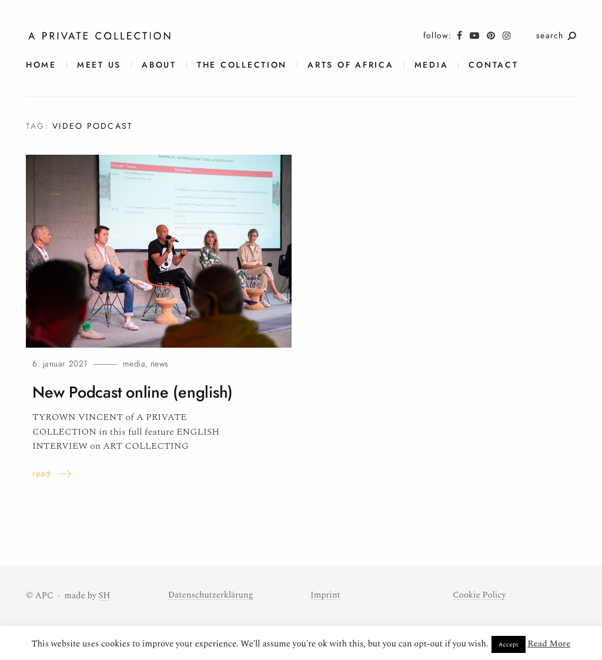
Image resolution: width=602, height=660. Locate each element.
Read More (548, 644)
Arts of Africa (350, 65)
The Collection (242, 65)
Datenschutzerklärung (210, 595)
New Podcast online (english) (132, 392)
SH (105, 595)
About (159, 65)
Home (41, 65)
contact (493, 65)
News (159, 363)
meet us (99, 65)
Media (431, 65)
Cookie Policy (479, 595)
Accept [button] (509, 644)
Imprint (325, 595)
